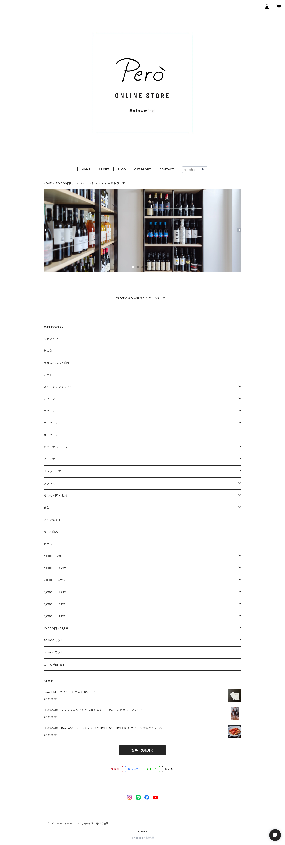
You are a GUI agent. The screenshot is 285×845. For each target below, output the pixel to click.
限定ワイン (51, 338)
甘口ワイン (51, 435)
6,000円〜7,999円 (56, 604)
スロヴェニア (52, 471)
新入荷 (48, 351)
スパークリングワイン (58, 387)
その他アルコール (55, 447)
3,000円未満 (52, 556)
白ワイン (49, 411)
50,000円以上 (53, 652)
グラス (48, 544)
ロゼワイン (51, 423)
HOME (86, 169)
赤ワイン (49, 399)
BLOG (122, 169)
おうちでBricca (54, 664)
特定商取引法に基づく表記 (93, 823)
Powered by (143, 837)
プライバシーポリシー (59, 823)
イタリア (49, 459)
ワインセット (52, 520)
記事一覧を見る (142, 750)
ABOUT (104, 169)
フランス (49, 483)
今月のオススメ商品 (57, 363)
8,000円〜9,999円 (56, 616)
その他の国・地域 (55, 495)
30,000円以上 (66, 183)
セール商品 (51, 532)
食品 (46, 507)
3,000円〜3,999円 (56, 568)
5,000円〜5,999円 (56, 592)
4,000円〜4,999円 (56, 580)
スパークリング (90, 183)
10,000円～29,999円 (58, 628)
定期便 (48, 375)
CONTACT (166, 169)
